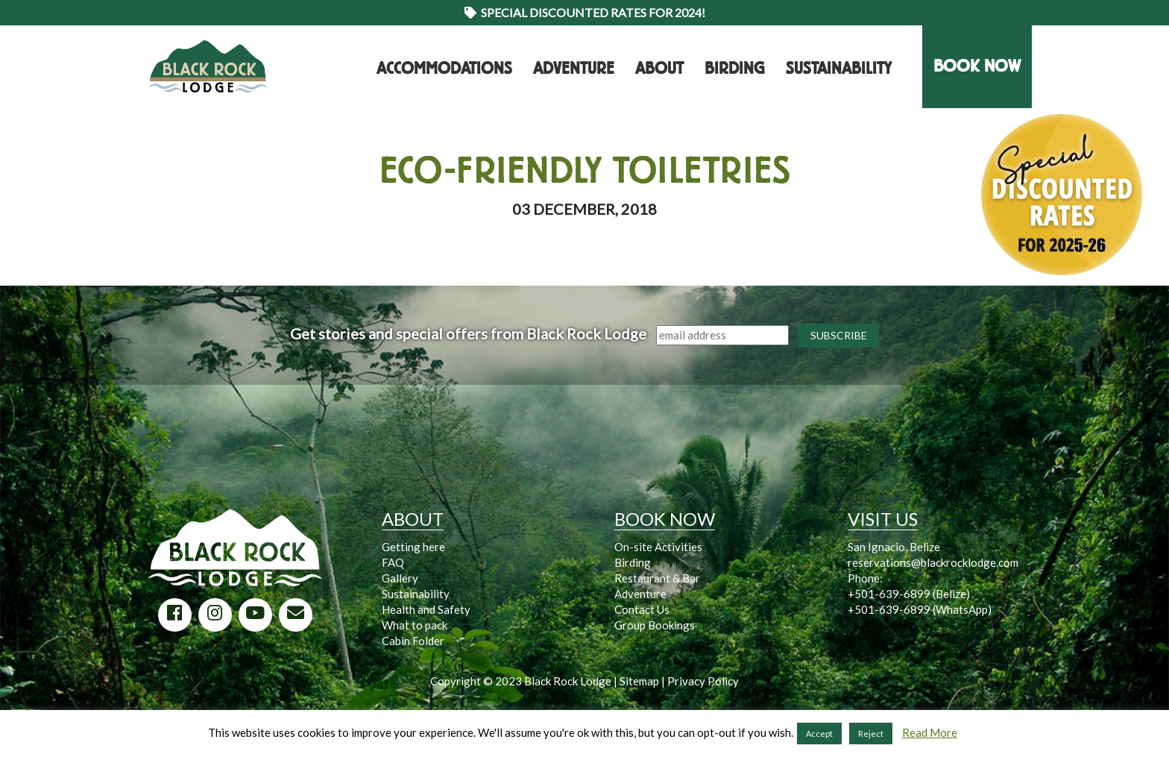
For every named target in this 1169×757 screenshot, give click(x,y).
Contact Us (641, 609)
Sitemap (639, 681)
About (659, 68)
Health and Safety (426, 609)
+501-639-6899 (889, 593)
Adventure (573, 68)
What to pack (414, 625)
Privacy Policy (703, 681)
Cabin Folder (413, 640)
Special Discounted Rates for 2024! (584, 12)
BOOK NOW (977, 66)
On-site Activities (658, 546)
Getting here (413, 546)
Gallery (400, 578)
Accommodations (444, 68)
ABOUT (413, 519)
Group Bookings (654, 625)
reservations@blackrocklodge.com (933, 562)
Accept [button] (819, 733)
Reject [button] (870, 733)
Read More (929, 732)
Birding (735, 68)
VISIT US (883, 519)
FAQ (393, 562)
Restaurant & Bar (657, 578)
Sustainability (839, 68)
